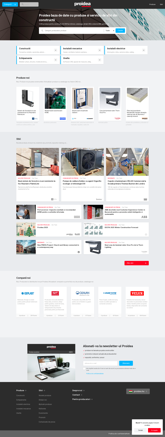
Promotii (42, 417)
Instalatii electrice (23, 404)
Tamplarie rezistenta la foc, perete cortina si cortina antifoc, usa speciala (27, 125)
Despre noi (77, 390)
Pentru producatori (81, 399)
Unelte (18, 413)
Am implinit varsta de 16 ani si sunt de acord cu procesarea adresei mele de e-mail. (111, 369)
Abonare (126, 363)
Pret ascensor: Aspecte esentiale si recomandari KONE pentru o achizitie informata (48, 212)
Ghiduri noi (43, 400)
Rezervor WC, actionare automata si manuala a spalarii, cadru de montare (82, 125)
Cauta (120, 30)
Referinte (42, 409)
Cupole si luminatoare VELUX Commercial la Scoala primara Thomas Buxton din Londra (127, 175)
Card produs (27, 104)
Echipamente (21, 400)
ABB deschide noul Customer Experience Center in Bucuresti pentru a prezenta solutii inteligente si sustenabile (116, 212)
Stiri (41, 390)
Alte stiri (130, 263)
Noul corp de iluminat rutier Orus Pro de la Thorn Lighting (116, 247)
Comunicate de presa (47, 422)
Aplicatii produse (45, 404)
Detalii (140, 430)
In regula (154, 430)
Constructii (20, 395)
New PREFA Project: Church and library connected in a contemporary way (48, 247)
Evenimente (43, 413)
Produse (20, 390)
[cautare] (31, 4)
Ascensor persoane (50, 122)
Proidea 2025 (48, 229)
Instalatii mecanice (23, 409)
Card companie (28, 302)
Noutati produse (45, 395)
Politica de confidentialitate (95, 373)
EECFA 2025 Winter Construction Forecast (116, 229)
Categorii (7, 4)
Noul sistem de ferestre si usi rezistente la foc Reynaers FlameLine (37, 175)
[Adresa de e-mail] (100, 363)
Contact (76, 395)
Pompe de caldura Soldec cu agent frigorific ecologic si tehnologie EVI (82, 175)
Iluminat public (103, 122)
